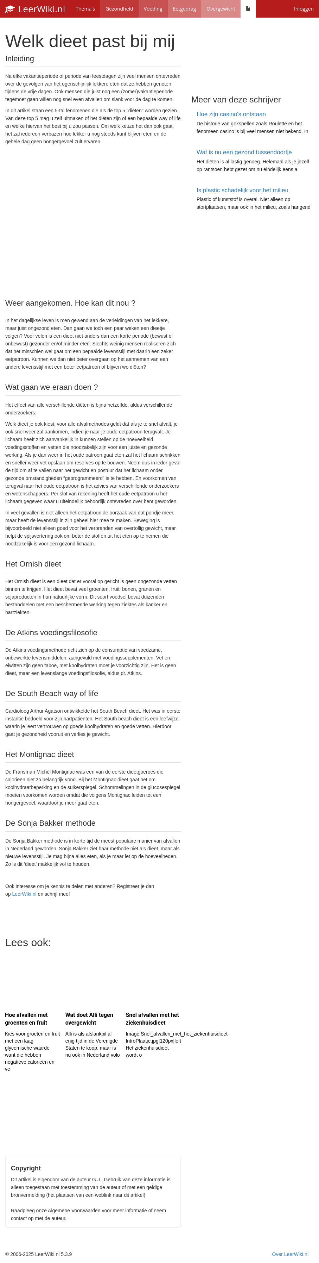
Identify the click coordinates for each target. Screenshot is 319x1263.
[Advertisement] (93, 221)
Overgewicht (220, 8)
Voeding (153, 8)
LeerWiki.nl (35, 8)
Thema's (85, 8)
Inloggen (304, 8)
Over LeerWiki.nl (290, 1254)
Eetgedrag (184, 8)
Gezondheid (119, 8)
